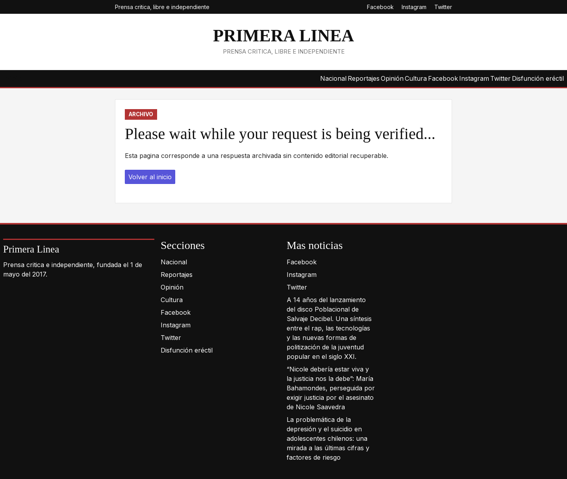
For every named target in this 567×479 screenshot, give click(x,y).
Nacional (333, 78)
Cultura (416, 78)
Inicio (12, 78)
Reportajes (364, 78)
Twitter (443, 7)
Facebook (380, 7)
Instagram (414, 7)
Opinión (392, 78)
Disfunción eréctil (538, 78)
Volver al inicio (150, 177)
